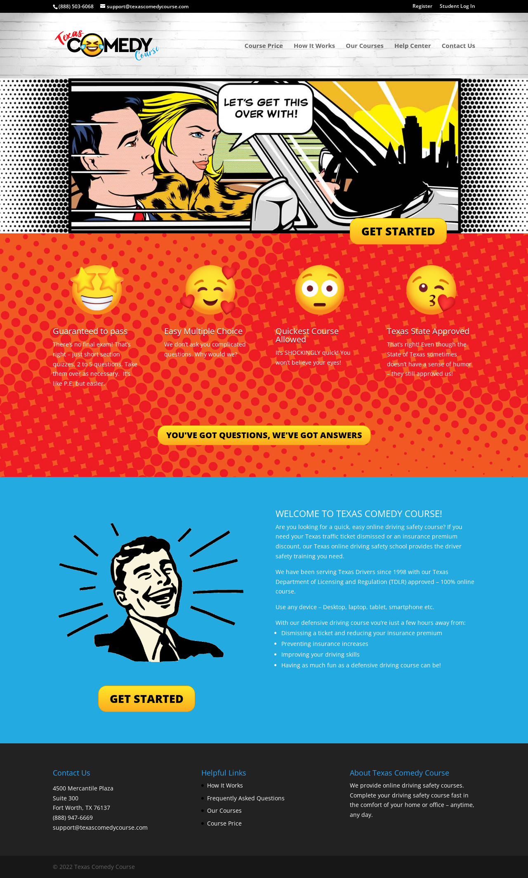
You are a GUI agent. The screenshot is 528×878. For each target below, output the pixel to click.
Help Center (412, 46)
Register (422, 6)
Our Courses (365, 46)
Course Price (264, 46)
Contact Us (458, 46)
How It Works (314, 46)
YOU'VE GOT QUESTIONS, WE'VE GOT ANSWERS (264, 435)
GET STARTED (398, 231)
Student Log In (457, 6)
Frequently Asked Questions (246, 798)
